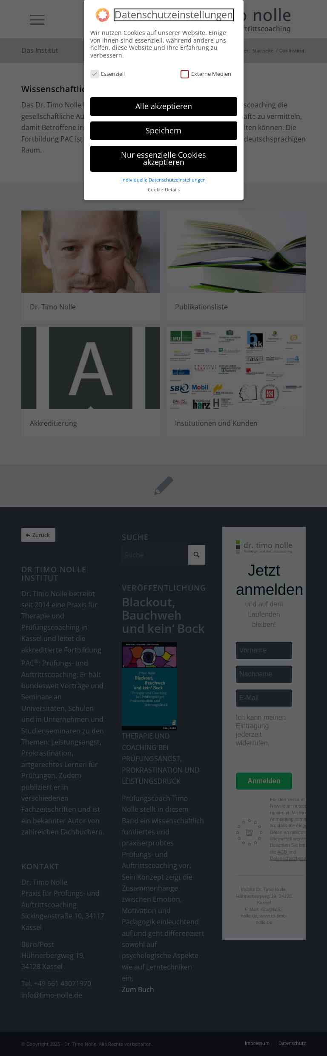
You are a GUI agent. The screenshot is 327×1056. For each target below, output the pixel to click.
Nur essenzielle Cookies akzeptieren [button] (163, 158)
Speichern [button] (163, 130)
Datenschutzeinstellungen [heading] (174, 14)
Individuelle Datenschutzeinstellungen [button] (163, 180)
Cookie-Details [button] (164, 190)
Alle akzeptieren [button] (163, 106)
